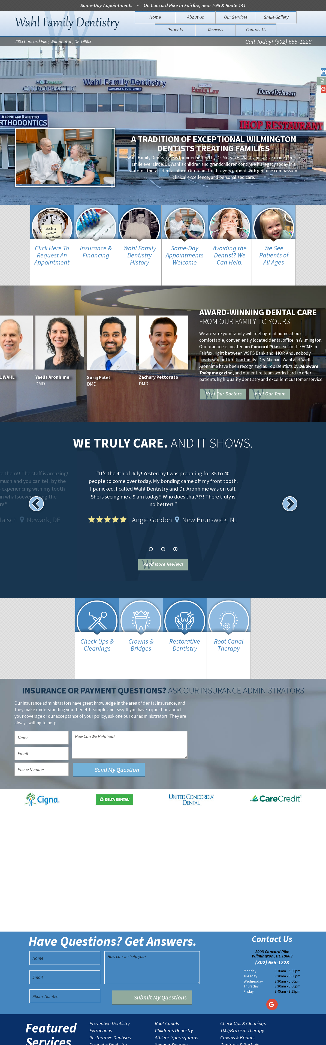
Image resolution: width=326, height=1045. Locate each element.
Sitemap (154, 1036)
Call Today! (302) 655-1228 (266, 42)
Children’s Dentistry (174, 995)
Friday (249, 956)
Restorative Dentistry (110, 1002)
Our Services (235, 17)
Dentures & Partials (239, 1009)
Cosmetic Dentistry (108, 1009)
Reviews (215, 30)
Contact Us (256, 30)
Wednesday (253, 945)
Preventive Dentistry (109, 988)
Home (155, 17)
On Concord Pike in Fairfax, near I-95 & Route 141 (195, 5)
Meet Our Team (241, 382)
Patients (175, 30)
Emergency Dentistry (175, 1016)
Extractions (100, 995)
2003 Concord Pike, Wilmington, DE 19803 (52, 43)
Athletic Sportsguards (176, 1002)
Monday (250, 935)
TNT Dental (209, 1036)
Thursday (251, 950)
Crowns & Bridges (237, 1002)
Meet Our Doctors (244, 367)
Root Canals (167, 988)
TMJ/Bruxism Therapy (242, 995)
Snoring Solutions (172, 1009)
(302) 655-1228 (272, 927)
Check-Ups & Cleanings (243, 988)
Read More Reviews (171, 547)
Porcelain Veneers (107, 1016)
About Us (195, 17)
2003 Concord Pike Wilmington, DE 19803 (272, 918)
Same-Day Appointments (106, 5)
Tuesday (250, 940)
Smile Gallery (276, 17)
